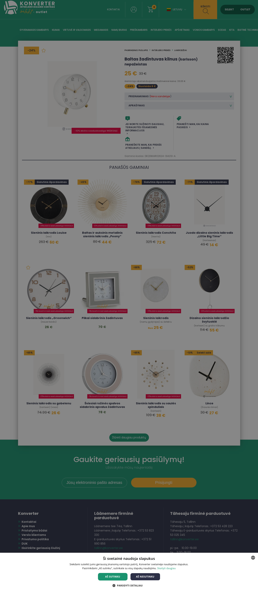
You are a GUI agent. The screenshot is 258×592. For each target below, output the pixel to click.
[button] (129, 585)
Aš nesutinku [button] (145, 576)
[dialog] (129, 296)
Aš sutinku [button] (112, 576)
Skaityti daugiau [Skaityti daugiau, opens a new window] (166, 568)
